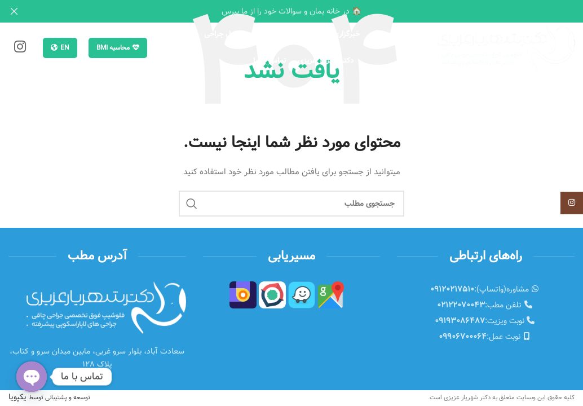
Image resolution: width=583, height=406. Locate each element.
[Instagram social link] (20, 45)
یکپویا (49, 395)
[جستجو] (164, 45)
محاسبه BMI (117, 44)
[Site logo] (506, 45)
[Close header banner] (14, 11)
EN (60, 44)
